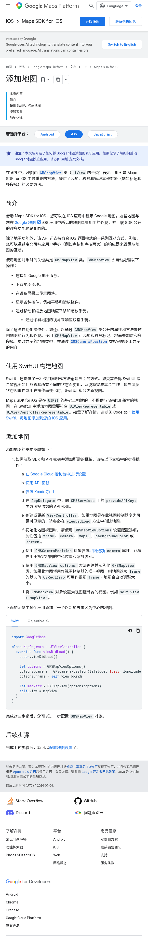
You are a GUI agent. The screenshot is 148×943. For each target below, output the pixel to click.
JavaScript (103, 134)
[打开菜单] (8, 6)
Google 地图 (25, 222)
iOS (10, 21)
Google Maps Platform (47, 67)
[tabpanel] (74, 668)
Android (47, 134)
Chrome (12, 902)
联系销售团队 (125, 21)
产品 (22, 67)
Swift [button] (15, 621)
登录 (138, 6)
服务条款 (107, 863)
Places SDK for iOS (20, 855)
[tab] (14, 620)
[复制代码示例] (138, 631)
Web (56, 855)
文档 (73, 67)
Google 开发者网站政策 (98, 772)
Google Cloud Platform (23, 918)
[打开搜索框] (91, 6)
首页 (9, 67)
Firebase (12, 910)
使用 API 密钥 (38, 483)
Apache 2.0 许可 (24, 772)
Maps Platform (52, 6)
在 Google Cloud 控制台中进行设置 (56, 474)
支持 (104, 855)
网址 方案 (68, 159)
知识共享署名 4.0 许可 (82, 767)
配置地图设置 (61, 747)
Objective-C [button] (38, 621)
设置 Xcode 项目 (40, 491)
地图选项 (97, 550)
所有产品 (13, 926)
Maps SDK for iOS (42, 21)
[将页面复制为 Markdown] (58, 79)
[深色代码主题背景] (130, 631)
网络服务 (60, 863)
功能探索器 (14, 847)
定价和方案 (109, 839)
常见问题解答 (16, 839)
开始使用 (92, 21)
